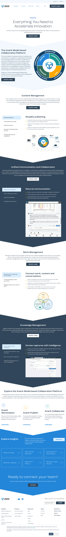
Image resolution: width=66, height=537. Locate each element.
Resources (31, 6)
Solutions (16, 6)
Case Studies (30, 523)
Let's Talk (33, 485)
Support (61, 1)
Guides (29, 518)
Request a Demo (57, 6)
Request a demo (8, 79)
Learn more (5, 424)
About (37, 6)
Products (23, 6)
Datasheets (30, 516)
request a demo (33, 36)
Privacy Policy (33, 527)
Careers (43, 511)
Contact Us (55, 1)
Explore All (59, 439)
